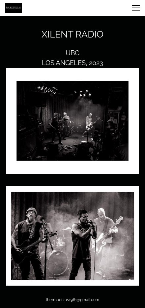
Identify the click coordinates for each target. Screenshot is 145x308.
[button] (136, 8)
